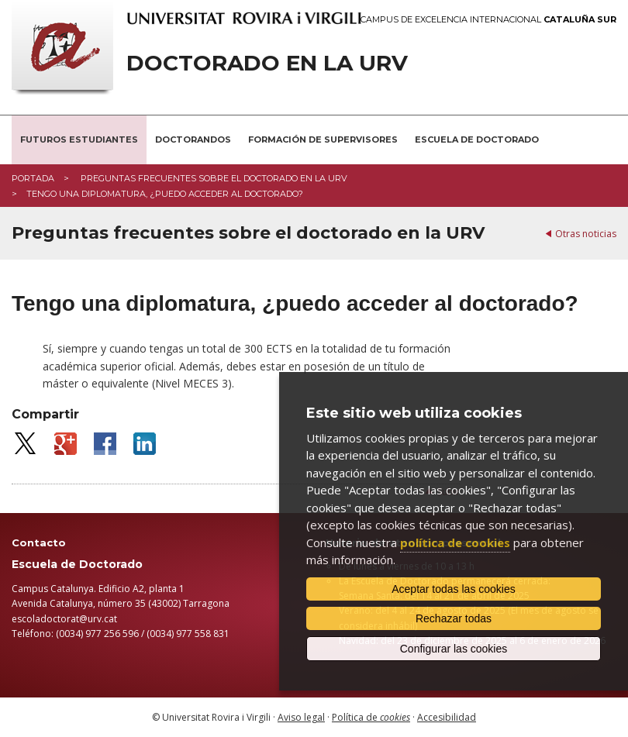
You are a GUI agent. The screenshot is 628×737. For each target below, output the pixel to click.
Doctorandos (193, 139)
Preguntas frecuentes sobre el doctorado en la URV (212, 178)
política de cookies (455, 542)
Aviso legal (301, 717)
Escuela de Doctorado (477, 139)
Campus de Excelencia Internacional (488, 19)
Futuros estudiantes (79, 139)
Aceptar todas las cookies (454, 589)
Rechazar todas (454, 618)
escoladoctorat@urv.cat (64, 618)
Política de (371, 717)
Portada (33, 178)
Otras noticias (585, 233)
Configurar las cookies (454, 648)
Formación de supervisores (323, 139)
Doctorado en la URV (267, 63)
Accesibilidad (446, 717)
